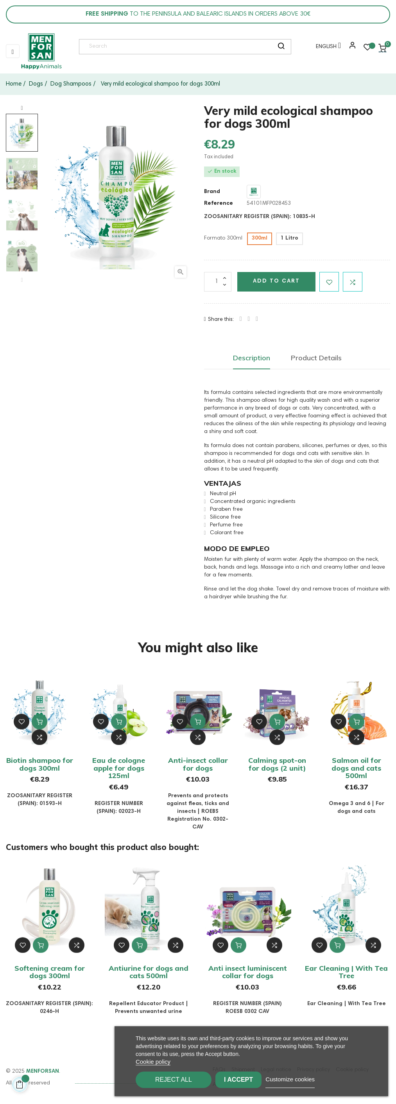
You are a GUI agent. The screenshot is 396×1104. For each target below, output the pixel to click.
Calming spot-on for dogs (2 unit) (277, 764)
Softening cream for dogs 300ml (49, 972)
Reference (218, 203)
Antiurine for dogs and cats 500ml (148, 972)
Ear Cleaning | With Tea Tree (346, 972)
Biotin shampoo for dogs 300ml (39, 764)
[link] (41, 51)
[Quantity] (217, 282)
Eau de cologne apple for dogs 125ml (118, 768)
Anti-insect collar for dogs (198, 764)
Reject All (173, 1079)
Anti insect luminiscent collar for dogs (247, 972)
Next (22, 108)
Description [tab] (251, 357)
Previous (22, 280)
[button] (351, 48)
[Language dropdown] (326, 48)
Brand (212, 192)
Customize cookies (312, 1079)
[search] (281, 47)
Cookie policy (153, 1061)
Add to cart (276, 281)
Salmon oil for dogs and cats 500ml (356, 768)
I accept (249, 1079)
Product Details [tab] (316, 357)
